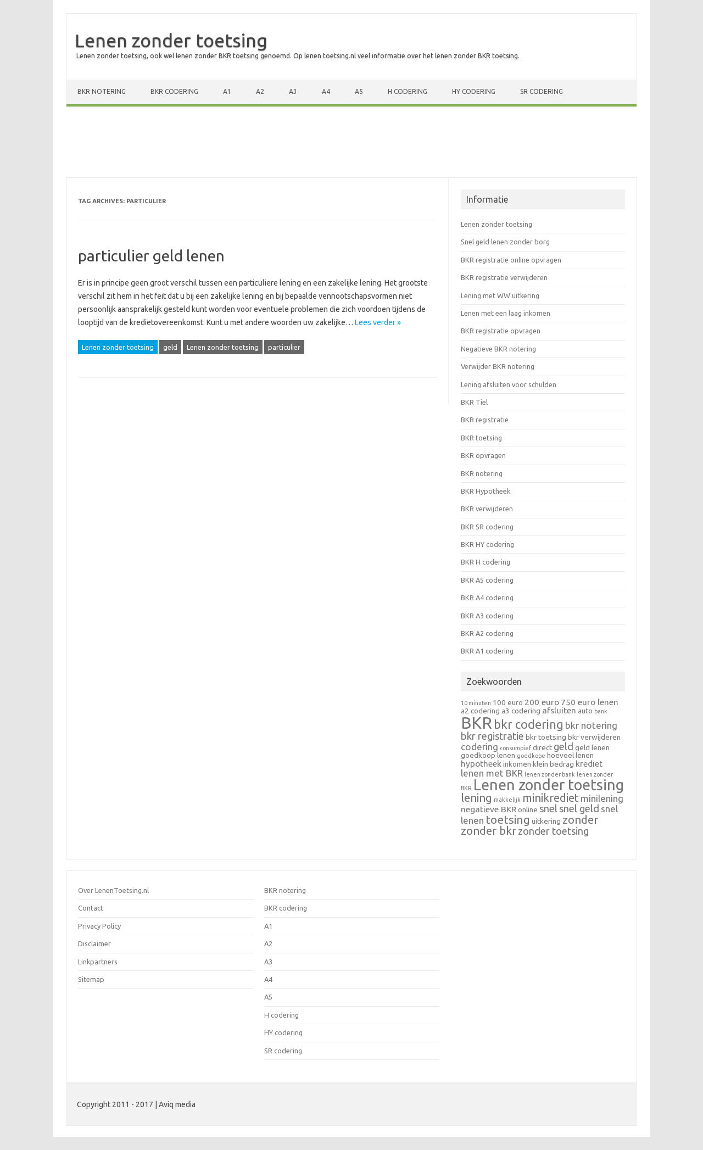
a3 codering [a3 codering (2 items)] (520, 710)
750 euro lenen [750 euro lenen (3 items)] (589, 702)
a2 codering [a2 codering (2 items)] (480, 710)
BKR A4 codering (487, 597)
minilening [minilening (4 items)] (602, 798)
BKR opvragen (483, 455)
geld (170, 347)
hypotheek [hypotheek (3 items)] (481, 763)
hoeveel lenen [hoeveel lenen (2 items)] (570, 755)
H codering (407, 91)
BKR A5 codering (487, 580)
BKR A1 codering (487, 651)
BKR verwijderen (487, 508)
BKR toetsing (481, 438)
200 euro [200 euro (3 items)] (542, 702)
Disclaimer (94, 943)
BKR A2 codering (487, 633)
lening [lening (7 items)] (476, 797)
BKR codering (174, 91)
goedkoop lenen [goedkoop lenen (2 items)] (488, 755)
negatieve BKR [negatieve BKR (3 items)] (488, 809)
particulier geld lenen (151, 255)
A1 (227, 91)
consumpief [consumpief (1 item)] (515, 748)
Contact (90, 908)
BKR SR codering (487, 527)
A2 (260, 91)
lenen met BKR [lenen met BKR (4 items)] (492, 773)
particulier (284, 347)
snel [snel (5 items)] (548, 808)
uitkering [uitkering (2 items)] (546, 821)
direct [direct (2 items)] (542, 747)
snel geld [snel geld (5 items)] (579, 808)
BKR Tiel (474, 402)
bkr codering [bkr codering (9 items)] (528, 724)
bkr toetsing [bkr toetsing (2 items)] (546, 737)
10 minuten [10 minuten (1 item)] (476, 703)
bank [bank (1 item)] (600, 711)
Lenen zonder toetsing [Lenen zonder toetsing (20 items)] (548, 785)
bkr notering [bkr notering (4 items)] (591, 725)
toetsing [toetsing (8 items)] (508, 819)
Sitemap (91, 979)
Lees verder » (378, 322)
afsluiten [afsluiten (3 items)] (559, 710)
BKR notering (101, 91)
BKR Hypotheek (485, 491)
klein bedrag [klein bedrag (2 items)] (553, 764)
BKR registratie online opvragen (511, 260)
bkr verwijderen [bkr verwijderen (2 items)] (594, 737)
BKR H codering (485, 562)
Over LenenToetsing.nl (113, 890)
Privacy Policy (99, 926)
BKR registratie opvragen (500, 330)
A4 (326, 91)
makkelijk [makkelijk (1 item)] (507, 799)
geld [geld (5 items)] (563, 746)
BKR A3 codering (487, 615)
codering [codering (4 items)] (479, 746)
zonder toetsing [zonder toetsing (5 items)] (553, 830)
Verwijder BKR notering (497, 366)
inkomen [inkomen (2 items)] (517, 764)
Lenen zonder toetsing (171, 40)
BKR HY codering (487, 544)
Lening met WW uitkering (500, 295)
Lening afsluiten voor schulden (508, 384)
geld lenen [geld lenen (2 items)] (592, 747)
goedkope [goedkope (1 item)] (531, 755)
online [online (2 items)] (528, 809)
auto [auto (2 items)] (585, 710)
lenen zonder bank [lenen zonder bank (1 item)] (550, 774)
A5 (359, 91)
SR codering (541, 91)
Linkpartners (98, 961)
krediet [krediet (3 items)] (589, 763)
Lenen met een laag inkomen (505, 313)
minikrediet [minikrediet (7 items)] (550, 797)
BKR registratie (485, 419)
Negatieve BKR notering (498, 349)
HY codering (473, 91)
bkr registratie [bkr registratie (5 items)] (492, 735)
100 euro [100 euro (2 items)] (508, 702)
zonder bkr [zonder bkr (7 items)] (488, 830)
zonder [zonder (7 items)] (580, 819)
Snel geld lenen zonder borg (505, 241)
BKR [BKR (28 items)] (476, 723)
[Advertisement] (351, 144)
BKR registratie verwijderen (504, 277)
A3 (293, 91)
